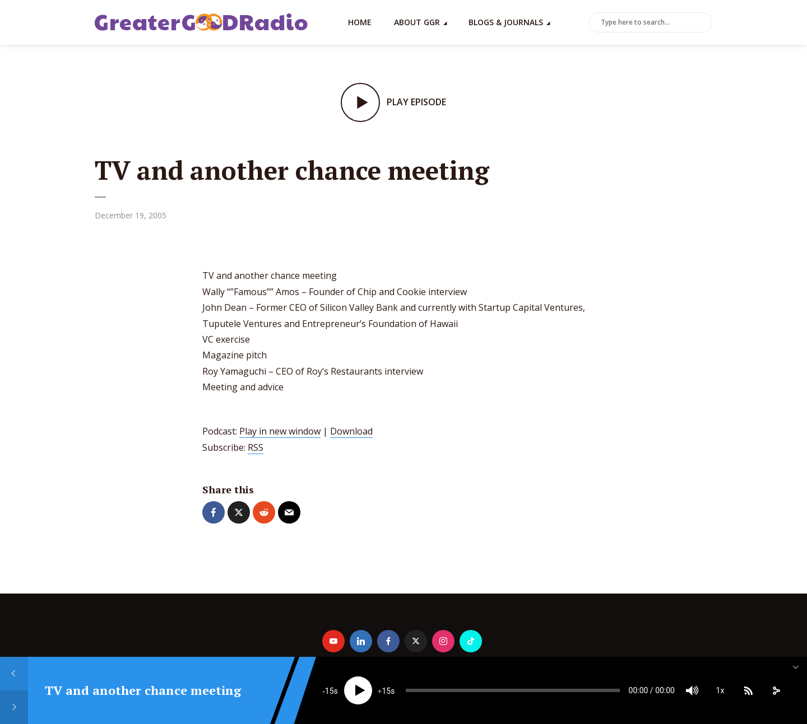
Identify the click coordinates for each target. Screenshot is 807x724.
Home (360, 22)
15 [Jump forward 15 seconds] (386, 690)
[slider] (513, 690)
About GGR (417, 22)
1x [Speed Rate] (720, 690)
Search (701, 23)
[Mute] (692, 690)
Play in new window (280, 431)
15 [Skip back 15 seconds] (329, 690)
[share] (776, 690)
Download (351, 431)
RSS (255, 447)
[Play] (358, 690)
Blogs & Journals (506, 22)
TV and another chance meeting (143, 690)
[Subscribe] (748, 690)
